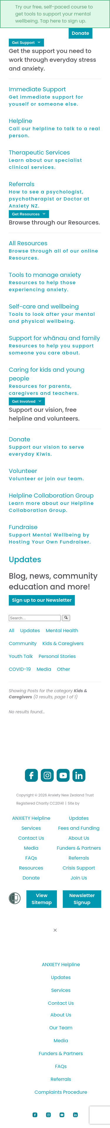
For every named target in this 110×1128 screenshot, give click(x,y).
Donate (80, 33)
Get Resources (29, 214)
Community (23, 643)
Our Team (60, 1027)
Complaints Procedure (61, 1092)
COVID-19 (20, 669)
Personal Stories (57, 656)
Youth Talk (21, 656)
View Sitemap (42, 899)
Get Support (26, 42)
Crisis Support (79, 868)
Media (44, 669)
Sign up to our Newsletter (42, 600)
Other (63, 669)
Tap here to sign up (62, 21)
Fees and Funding (78, 828)
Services (31, 828)
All (11, 630)
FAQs (31, 858)
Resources (31, 868)
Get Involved (27, 401)
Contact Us (31, 838)
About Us (78, 838)
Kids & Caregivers (63, 643)
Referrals (79, 858)
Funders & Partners (79, 848)
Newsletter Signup (82, 899)
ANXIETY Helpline (31, 818)
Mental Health (62, 630)
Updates (30, 630)
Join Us (79, 878)
